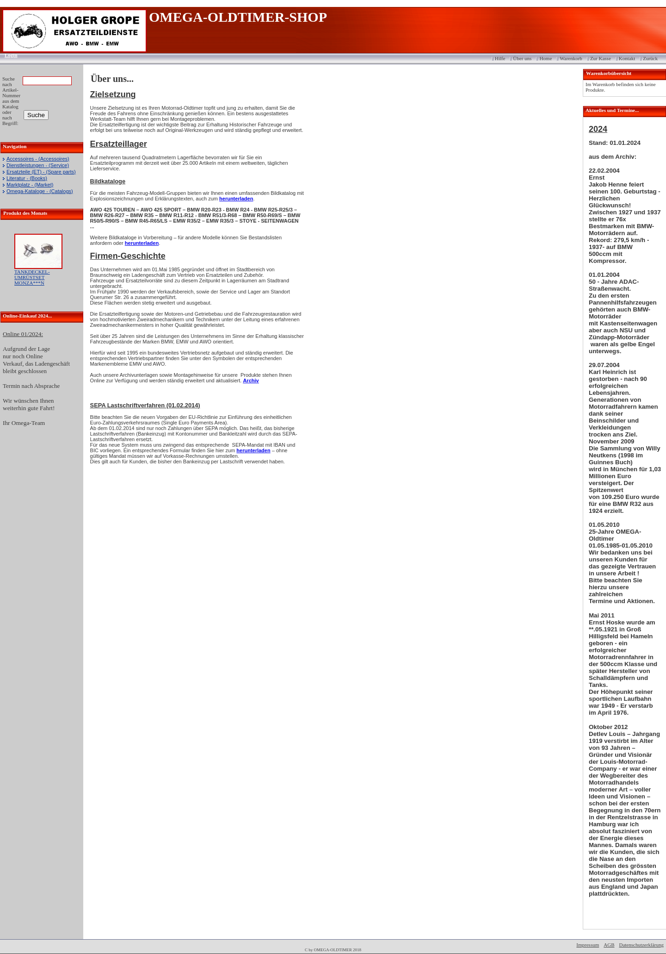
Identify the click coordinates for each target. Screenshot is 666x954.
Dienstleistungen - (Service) (37, 165)
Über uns (522, 58)
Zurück (650, 58)
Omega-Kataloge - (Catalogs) (39, 191)
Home (545, 58)
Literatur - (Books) (26, 178)
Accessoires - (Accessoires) (37, 159)
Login (8, 55)
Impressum (587, 945)
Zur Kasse (600, 58)
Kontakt (627, 58)
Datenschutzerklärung (641, 945)
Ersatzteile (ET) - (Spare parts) (41, 172)
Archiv (251, 380)
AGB (609, 945)
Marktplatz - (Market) (29, 184)
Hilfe (500, 58)
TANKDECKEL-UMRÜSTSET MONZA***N (32, 277)
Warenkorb (571, 58)
